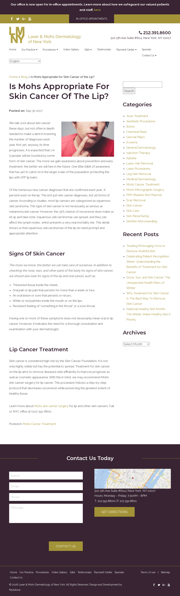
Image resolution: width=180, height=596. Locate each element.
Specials (146, 49)
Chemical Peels (136, 132)
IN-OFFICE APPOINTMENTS (91, 18)
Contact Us (149, 55)
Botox (130, 126)
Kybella (131, 158)
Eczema (131, 142)
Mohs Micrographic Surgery (145, 189)
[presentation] (36, 533)
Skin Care (132, 210)
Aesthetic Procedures (140, 121)
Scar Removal (136, 200)
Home (12, 49)
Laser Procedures (138, 168)
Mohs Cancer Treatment (39, 424)
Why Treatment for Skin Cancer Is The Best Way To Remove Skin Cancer (147, 298)
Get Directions (114, 512)
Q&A (88, 49)
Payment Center (126, 49)
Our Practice (29, 49)
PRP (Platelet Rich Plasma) (144, 195)
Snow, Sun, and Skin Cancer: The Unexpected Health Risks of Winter (148, 283)
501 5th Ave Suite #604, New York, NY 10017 (141, 38)
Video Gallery (71, 49)
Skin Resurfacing (137, 216)
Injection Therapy (138, 153)
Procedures (50, 49)
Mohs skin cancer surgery (51, 406)
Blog (24, 77)
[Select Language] (25, 61)
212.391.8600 (106, 501)
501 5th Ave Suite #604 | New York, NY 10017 (124, 490)
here (97, 10)
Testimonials (104, 49)
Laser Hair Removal (139, 163)
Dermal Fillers (135, 137)
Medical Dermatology (141, 179)
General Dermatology (141, 147)
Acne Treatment (137, 116)
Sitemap (165, 572)
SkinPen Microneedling (141, 221)
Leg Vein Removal (138, 174)
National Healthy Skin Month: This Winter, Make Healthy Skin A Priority (148, 314)
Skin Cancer (134, 205)
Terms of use (148, 572)
